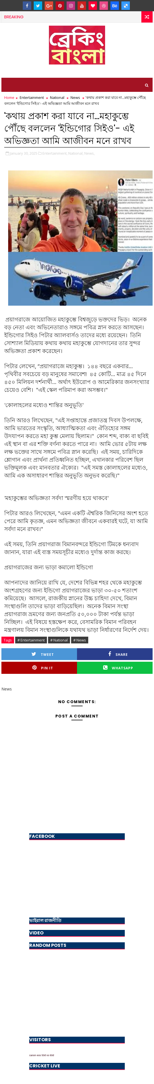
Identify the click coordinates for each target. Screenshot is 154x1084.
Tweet (42, 654)
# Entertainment (31, 640)
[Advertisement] (77, 991)
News (75, 97)
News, (89, 153)
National (57, 97)
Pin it (42, 667)
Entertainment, (54, 153)
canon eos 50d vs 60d (41, 1055)
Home (9, 97)
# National (59, 640)
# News (79, 640)
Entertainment (32, 97)
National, (75, 153)
